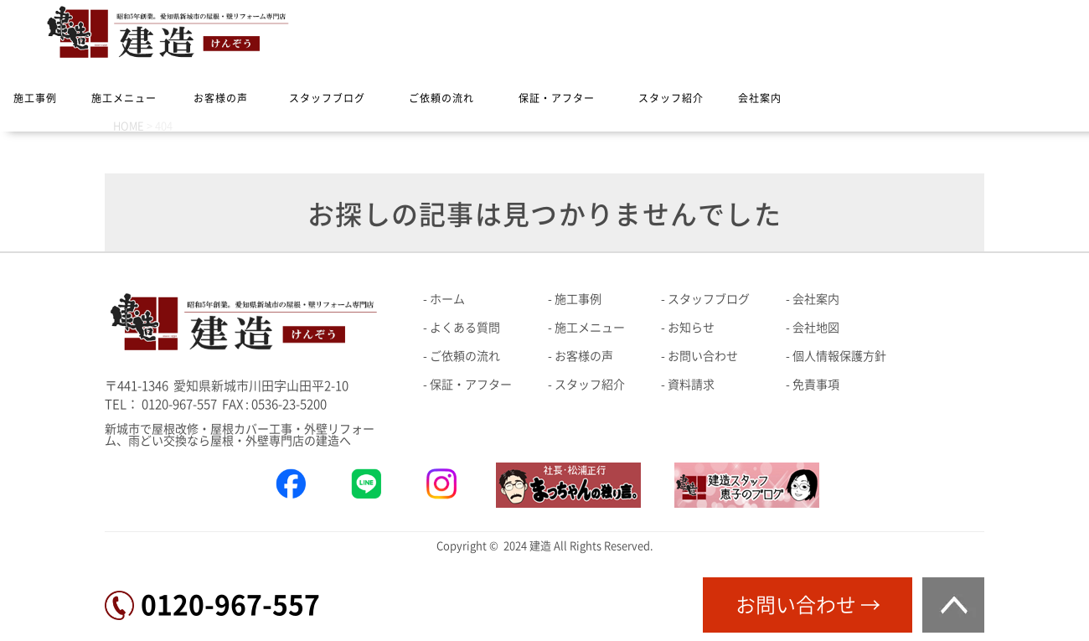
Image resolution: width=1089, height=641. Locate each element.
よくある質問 (465, 327)
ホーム (447, 299)
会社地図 (815, 327)
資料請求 (691, 384)
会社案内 (760, 98)
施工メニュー (124, 98)
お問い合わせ (703, 356)
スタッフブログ (327, 98)
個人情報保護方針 (839, 356)
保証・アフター (557, 98)
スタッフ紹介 (671, 98)
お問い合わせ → (807, 605)
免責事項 (815, 384)
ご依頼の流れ (441, 98)
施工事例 (35, 98)
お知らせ (691, 327)
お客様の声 (221, 98)
